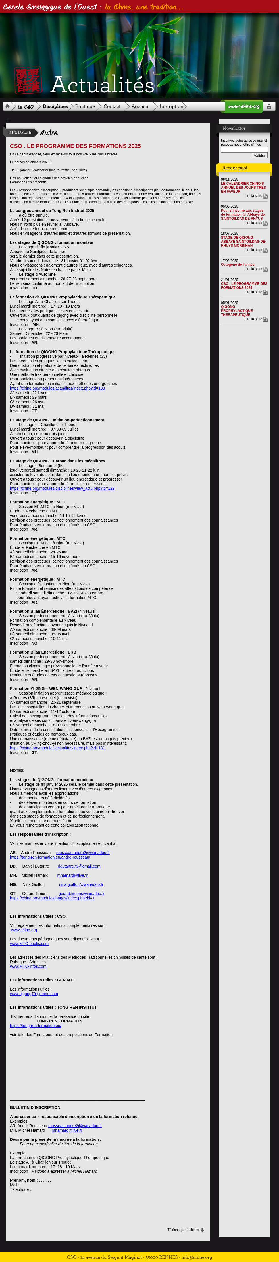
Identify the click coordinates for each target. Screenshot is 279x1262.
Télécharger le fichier (183, 1230)
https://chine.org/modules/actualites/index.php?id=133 (57, 388)
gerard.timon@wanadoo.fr (82, 893)
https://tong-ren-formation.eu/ (35, 1025)
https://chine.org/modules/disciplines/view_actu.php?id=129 (62, 488)
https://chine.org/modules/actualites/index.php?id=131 (57, 748)
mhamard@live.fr (72, 875)
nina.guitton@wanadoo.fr (81, 884)
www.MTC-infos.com (28, 966)
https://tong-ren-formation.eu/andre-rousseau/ (50, 857)
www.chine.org (24, 930)
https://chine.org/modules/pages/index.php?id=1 (52, 898)
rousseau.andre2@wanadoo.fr (83, 852)
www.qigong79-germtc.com (34, 993)
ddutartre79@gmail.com (79, 866)
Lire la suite (253, 196)
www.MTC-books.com (29, 943)
